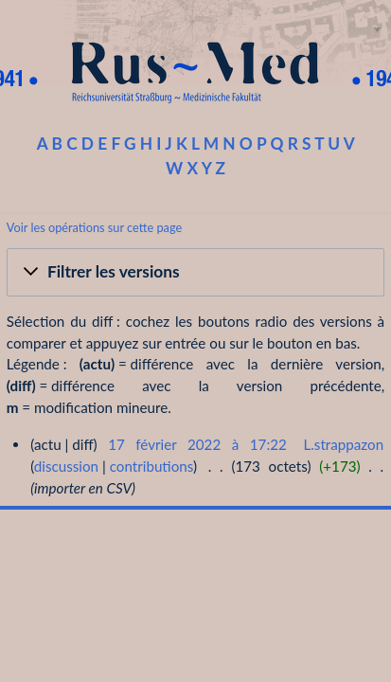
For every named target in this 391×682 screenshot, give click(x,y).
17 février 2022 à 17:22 (197, 444)
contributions (151, 466)
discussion (66, 466)
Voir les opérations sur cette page (94, 227)
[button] (195, 273)
